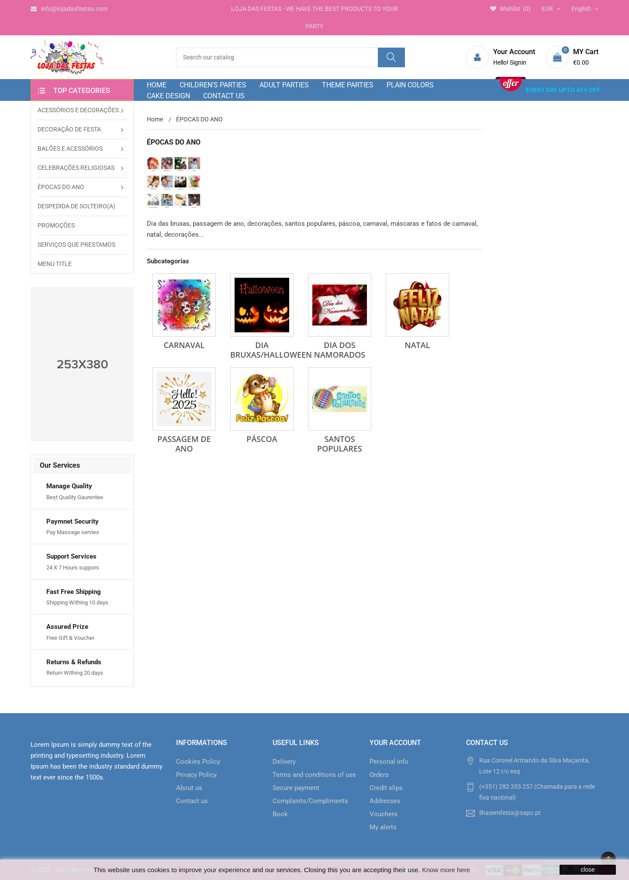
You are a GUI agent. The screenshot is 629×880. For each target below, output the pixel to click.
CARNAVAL (184, 345)
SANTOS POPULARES (339, 444)
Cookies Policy (198, 762)
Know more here (446, 869)
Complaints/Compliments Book (310, 807)
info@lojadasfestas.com (69, 8)
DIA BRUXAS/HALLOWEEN (271, 350)
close (588, 869)
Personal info (389, 762)
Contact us (192, 801)
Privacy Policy (196, 775)
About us (189, 788)
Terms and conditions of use (314, 775)
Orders (379, 775)
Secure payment (296, 788)
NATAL (417, 345)
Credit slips (386, 788)
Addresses (385, 801)
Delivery (284, 762)
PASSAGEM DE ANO (184, 444)
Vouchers (383, 814)
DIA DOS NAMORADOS (339, 350)
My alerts (383, 827)
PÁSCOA (261, 439)
